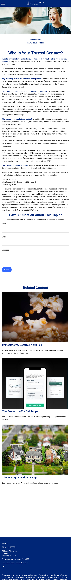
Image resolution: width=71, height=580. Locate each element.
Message (5, 250)
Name (4, 224)
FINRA (30, 577)
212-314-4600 (15, 577)
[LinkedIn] (3, 566)
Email (4, 237)
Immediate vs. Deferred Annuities (22, 344)
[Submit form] (7, 269)
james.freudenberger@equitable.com (15, 563)
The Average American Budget (20, 477)
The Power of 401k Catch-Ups (20, 411)
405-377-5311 (12, 547)
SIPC (34, 577)
